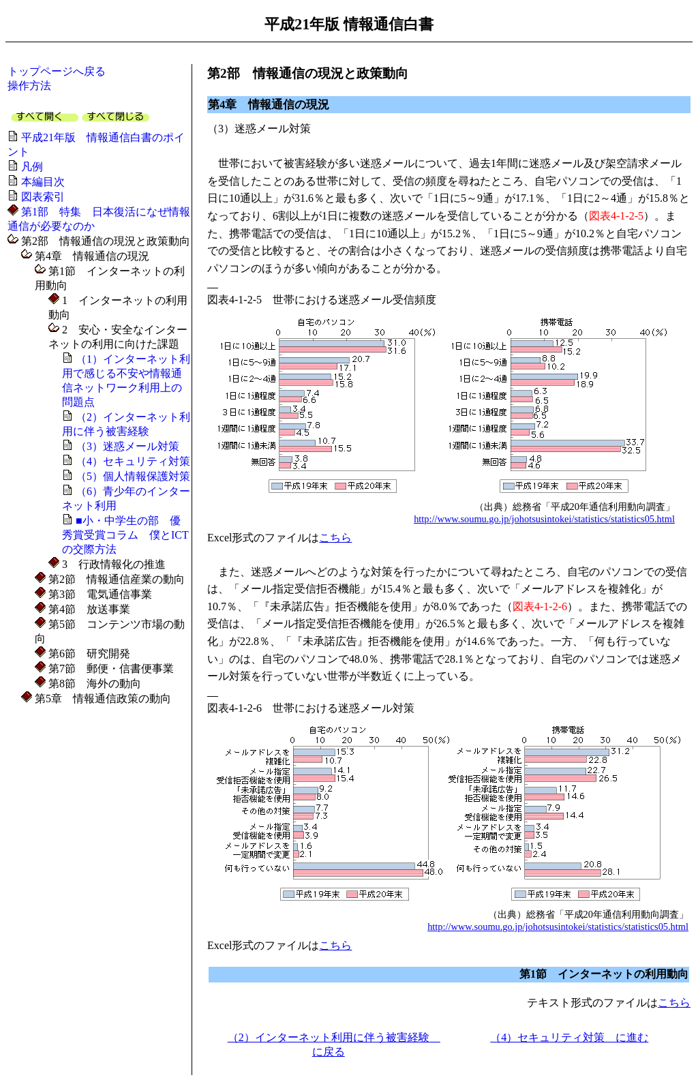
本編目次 (43, 181)
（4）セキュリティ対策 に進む (569, 1037)
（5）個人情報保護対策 (133, 476)
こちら (335, 537)
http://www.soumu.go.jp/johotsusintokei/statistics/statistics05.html (544, 518)
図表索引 (43, 196)
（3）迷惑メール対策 (127, 446)
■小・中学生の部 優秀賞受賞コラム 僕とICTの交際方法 (125, 535)
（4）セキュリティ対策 (133, 461)
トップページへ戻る (56, 71)
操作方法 (29, 85)
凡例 (32, 166)
